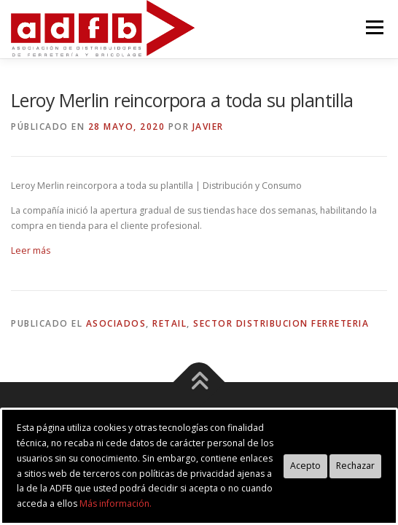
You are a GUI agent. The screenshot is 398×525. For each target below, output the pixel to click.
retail (169, 323)
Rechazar (355, 465)
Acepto (305, 465)
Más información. (115, 503)
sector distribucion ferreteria (281, 323)
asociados (116, 323)
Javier (208, 126)
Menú (374, 27)
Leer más (30, 250)
